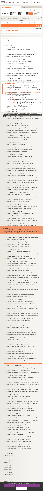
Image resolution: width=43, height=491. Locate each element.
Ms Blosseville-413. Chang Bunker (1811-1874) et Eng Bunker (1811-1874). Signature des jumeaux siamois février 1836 (22, 187)
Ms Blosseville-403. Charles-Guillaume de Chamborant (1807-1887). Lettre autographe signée (21, 170)
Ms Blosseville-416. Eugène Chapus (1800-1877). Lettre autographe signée (17, 194)
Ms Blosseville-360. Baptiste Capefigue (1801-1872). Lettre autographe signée (18, 80)
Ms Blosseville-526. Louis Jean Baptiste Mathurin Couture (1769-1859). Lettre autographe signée (21, 417)
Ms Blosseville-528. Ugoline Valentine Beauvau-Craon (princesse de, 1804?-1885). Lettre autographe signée (22, 420)
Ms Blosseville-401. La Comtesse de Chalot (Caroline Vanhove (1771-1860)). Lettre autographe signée (22, 166)
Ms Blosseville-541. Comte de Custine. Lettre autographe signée (16, 443)
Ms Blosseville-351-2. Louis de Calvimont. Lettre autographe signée (16, 64)
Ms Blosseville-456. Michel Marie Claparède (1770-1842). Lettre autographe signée (19, 272)
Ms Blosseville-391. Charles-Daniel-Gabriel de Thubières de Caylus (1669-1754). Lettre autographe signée (22, 146)
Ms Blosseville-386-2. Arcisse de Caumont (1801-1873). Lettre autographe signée (18, 135)
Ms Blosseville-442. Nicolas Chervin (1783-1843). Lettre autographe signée (17, 241)
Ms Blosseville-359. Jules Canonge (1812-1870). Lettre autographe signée (17, 78)
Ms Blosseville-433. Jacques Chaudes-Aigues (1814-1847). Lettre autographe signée (19, 223)
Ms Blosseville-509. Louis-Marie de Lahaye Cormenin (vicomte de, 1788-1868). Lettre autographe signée (22, 384)
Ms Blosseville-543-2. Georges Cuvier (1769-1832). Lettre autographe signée (18, 448)
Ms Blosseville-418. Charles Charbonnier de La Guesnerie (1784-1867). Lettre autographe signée (21, 197)
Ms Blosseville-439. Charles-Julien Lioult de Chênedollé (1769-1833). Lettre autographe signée (21, 235)
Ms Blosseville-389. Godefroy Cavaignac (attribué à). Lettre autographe (17, 142)
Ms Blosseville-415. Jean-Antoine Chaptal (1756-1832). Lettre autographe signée (18, 190)
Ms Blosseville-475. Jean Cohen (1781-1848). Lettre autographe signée (17, 311)
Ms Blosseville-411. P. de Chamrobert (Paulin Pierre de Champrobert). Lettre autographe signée (21, 184)
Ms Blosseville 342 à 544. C (8, 45)
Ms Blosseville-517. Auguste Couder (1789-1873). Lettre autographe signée (17, 398)
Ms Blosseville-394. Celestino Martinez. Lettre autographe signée (16, 151)
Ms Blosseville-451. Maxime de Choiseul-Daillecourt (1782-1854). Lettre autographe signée (20, 263)
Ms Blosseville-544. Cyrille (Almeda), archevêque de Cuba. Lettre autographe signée (19, 449)
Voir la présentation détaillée (34, 34)
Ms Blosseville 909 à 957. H (8, 458)
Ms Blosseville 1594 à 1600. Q (8, 474)
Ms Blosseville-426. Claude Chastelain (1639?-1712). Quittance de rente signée (18, 211)
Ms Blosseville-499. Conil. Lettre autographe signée (13, 365)
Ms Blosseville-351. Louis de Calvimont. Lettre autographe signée (16, 63)
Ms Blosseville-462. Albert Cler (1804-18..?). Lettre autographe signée (16, 285)
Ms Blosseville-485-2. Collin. (17, 337)
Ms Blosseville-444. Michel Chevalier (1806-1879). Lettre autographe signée (18, 246)
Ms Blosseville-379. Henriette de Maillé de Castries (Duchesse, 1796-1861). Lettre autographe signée (22, 121)
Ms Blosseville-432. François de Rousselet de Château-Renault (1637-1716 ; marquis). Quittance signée (22, 222)
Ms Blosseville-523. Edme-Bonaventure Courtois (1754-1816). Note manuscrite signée (19, 410)
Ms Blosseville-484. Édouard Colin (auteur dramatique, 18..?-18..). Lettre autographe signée (20, 332)
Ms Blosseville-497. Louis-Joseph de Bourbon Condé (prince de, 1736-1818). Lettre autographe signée (22, 361)
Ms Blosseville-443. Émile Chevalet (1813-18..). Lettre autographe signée (17, 242)
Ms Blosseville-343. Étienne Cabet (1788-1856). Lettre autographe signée (17, 49)
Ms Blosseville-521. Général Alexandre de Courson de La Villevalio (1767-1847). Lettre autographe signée (22, 405)
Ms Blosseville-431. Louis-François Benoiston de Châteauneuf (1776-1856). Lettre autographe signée (22, 220)
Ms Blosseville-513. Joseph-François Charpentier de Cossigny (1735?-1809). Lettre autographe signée (22, 391)
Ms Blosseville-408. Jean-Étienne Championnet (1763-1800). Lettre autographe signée (19, 178)
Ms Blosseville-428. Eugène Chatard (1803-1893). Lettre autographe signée (17, 215)
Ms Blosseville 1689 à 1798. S (8, 477)
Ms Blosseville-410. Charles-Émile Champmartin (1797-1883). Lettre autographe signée (20, 182)
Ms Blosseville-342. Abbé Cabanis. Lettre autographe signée (15, 47)
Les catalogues (7, 7)
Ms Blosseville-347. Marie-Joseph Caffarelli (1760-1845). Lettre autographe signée (19, 56)
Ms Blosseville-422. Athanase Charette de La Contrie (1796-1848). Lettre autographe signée (20, 204)
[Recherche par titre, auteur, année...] (20, 10)
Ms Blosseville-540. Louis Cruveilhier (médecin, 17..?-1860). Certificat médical (18, 441)
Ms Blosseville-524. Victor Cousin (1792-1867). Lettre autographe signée (17, 413)
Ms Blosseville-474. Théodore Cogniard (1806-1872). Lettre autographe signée (18, 310)
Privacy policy (21, 488)
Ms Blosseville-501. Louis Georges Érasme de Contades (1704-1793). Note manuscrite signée (20, 368)
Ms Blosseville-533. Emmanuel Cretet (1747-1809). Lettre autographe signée (18, 429)
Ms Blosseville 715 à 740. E (8, 453)
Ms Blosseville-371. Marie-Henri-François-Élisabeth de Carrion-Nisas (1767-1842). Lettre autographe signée (22, 104)
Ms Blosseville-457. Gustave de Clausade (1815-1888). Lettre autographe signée (18, 273)
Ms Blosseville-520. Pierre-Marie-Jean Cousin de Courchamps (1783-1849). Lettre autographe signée (22, 403)
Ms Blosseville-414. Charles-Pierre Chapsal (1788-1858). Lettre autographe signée (19, 189)
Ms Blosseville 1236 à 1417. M (8, 467)
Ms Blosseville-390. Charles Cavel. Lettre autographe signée (15, 144)
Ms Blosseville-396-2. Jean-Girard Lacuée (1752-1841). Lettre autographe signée (18, 156)
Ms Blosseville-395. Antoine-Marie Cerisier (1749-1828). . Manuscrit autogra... (22, 152)
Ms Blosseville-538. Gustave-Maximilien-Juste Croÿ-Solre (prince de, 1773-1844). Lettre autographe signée (22, 437)
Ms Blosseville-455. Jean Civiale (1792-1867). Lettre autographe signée (17, 270)
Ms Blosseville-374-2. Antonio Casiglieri (11, 111)
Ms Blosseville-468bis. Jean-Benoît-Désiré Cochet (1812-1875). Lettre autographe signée (20, 298)
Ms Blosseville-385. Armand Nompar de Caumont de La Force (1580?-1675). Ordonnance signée (21, 132)
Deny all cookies (22, 485)
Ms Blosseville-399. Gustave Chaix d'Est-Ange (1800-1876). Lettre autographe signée (19, 163)
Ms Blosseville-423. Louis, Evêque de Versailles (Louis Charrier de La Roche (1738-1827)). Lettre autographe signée (22, 206)
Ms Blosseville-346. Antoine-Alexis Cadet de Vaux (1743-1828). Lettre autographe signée (20, 54)
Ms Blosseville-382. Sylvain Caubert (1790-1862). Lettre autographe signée (17, 127)
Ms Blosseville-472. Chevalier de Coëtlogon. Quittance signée (15, 306)
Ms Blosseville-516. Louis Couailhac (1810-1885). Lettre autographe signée (17, 396)
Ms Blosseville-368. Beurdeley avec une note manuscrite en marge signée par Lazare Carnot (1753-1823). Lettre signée (22, 99)
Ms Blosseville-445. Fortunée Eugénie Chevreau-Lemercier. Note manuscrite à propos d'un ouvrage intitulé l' (22, 247)
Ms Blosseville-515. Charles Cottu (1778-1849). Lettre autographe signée (17, 394)
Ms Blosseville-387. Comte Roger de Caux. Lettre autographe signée (16, 139)
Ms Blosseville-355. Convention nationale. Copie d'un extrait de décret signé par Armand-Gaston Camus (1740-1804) (22, 71)
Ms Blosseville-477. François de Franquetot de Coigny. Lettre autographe (17, 317)
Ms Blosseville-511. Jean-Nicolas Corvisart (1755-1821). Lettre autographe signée (19, 387)
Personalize (34, 485)
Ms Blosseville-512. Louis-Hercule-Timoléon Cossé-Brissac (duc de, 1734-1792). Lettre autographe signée (22, 389)
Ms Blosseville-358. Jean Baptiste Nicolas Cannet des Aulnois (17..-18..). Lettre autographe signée (21, 77)
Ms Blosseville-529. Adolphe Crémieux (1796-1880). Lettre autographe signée (18, 422)
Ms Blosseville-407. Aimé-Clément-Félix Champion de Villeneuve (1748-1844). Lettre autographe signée (22, 177)
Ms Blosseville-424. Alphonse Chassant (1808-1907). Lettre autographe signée (18, 208)
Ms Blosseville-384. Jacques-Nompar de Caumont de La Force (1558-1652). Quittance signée (20, 130)
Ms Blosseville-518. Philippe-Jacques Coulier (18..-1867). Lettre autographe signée (19, 399)
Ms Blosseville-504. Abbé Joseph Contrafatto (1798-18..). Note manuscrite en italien (19, 375)
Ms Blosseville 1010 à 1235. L (8, 465)
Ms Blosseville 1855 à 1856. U (8, 481)
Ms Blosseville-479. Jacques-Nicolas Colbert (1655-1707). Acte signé (16, 322)
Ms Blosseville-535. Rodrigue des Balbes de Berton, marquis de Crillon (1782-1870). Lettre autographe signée (22, 432)
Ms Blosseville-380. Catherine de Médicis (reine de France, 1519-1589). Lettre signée (19, 123)
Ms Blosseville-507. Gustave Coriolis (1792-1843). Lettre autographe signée (17, 380)
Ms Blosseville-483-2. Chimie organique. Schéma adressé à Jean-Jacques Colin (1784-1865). (20, 330)
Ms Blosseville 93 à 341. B (8, 43)
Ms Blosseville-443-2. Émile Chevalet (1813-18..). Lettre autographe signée (17, 244)
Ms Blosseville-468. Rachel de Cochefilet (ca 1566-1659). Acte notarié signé (17, 296)
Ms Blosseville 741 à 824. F (8, 455)
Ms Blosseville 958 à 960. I (8, 460)
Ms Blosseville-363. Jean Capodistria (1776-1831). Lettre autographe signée (18, 90)
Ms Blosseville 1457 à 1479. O (8, 471)
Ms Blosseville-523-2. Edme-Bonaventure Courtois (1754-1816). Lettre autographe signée (20, 411)
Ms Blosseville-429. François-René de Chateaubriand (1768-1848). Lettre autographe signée (20, 216)
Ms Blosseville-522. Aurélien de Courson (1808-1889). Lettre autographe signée (18, 406)
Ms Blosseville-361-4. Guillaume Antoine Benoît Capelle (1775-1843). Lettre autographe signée (21, 87)
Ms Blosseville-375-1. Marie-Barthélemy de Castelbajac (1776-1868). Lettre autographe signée (21, 113)
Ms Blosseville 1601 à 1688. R (8, 476)
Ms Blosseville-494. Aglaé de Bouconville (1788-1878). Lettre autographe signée (18, 356)
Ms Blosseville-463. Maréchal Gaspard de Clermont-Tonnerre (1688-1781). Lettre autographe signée (22, 287)
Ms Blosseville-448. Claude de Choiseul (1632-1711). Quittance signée (17, 256)
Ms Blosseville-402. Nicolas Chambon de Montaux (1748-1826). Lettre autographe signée (20, 168)
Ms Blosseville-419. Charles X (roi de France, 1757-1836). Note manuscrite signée (18, 199)
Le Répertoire (27, 7)
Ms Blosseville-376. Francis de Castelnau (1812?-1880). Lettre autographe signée (18, 116)
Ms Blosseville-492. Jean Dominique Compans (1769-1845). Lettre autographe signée (19, 353)
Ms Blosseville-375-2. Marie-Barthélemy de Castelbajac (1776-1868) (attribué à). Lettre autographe (22, 115)
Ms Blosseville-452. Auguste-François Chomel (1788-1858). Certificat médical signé (19, 265)
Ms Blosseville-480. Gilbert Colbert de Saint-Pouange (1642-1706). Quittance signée (19, 323)
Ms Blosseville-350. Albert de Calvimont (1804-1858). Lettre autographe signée (18, 61)
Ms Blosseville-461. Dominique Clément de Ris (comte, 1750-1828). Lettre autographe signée (20, 284)
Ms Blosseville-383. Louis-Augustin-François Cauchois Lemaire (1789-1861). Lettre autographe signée (22, 128)
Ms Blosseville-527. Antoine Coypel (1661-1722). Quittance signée (16, 418)
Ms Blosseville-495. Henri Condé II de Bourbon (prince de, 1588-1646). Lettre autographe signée (21, 358)
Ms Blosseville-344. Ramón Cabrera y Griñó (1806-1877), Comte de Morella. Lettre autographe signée (22, 51)
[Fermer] (21, 226)
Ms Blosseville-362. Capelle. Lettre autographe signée (14, 89)
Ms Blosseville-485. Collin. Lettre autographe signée (14, 336)
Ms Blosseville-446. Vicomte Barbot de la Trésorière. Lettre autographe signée (18, 251)
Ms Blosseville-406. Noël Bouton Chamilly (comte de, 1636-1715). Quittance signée (19, 175)
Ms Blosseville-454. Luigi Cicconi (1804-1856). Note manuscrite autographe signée (19, 268)
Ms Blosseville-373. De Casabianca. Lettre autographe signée (15, 108)
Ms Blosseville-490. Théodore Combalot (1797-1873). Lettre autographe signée (18, 348)
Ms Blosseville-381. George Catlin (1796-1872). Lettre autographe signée (17, 125)
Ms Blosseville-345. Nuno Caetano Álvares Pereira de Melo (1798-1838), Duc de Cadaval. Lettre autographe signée (22, 52)
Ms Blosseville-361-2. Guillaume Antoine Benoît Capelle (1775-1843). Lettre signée (19, 83)
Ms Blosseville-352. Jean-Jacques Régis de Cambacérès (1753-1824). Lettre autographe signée (21, 66)
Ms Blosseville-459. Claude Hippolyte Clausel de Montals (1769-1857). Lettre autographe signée (21, 280)
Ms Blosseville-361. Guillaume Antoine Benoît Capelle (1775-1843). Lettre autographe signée (20, 82)
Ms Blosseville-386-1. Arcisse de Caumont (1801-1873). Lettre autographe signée (18, 134)
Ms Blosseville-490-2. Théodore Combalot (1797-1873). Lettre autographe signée (18, 349)
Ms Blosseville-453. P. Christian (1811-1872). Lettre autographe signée (17, 266)
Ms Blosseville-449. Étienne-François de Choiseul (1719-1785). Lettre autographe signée (20, 258)
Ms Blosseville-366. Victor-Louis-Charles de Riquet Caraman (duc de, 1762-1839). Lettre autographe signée (22, 96)
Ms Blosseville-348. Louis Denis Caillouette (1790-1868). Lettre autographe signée (19, 58)
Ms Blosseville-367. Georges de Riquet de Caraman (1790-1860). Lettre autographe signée (20, 97)
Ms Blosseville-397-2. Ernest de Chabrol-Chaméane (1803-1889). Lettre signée (18, 159)
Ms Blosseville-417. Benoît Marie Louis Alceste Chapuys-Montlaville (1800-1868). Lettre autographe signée (22, 196)
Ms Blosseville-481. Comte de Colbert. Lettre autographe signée (16, 325)
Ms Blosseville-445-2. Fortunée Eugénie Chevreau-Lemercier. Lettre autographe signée (19, 249)
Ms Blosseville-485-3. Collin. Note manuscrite (12, 339)
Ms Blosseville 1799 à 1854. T (8, 479)
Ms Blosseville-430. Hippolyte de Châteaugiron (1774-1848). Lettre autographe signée (19, 218)
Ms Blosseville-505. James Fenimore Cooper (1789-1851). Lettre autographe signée (19, 377)
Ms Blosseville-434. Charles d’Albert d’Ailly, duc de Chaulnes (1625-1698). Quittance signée (20, 225)
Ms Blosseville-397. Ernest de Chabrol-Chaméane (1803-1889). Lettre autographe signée (20, 158)
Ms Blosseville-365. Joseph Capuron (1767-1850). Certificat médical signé (17, 94)
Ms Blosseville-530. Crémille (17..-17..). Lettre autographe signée (16, 424)
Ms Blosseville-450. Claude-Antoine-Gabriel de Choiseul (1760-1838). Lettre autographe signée (21, 261)
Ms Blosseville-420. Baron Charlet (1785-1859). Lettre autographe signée (17, 201)
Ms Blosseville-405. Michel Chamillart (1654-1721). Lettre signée (16, 173)
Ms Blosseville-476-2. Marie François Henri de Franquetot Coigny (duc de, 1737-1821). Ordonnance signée (22, 315)
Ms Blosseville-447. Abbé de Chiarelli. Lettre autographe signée (15, 254)
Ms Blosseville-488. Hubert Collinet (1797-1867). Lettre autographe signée (17, 344)
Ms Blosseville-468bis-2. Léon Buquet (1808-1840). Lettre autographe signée (18, 299)
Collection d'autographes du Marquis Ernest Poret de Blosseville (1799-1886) (15, 40)
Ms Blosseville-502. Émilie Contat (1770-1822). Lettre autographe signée (17, 370)
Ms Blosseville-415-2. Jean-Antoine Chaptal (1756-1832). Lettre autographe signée (19, 192)
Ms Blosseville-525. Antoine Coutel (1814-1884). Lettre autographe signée (17, 415)
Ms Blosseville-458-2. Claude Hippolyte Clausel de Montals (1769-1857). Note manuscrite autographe (22, 277)
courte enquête (34, 229)
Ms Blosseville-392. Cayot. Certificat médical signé (13, 147)
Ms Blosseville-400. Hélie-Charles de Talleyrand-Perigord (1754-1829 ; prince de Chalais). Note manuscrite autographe (22, 165)
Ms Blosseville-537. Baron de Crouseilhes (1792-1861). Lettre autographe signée (18, 436)
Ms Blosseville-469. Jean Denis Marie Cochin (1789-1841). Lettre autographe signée (19, 301)
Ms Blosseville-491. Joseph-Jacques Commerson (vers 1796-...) (15, 351)
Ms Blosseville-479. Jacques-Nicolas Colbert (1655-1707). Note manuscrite (17, 320)
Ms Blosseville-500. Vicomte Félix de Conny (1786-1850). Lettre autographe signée (19, 367)
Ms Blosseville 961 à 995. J (8, 462)
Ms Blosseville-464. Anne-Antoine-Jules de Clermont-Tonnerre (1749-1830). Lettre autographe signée (22, 289)
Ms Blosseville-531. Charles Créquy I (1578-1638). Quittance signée (16, 425)
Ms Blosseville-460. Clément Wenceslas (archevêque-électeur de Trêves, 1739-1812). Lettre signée (21, 282)
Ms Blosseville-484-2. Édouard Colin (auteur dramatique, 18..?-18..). (20, 334)
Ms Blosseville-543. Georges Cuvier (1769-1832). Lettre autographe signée (17, 446)
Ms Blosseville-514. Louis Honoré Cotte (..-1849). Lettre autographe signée (17, 392)
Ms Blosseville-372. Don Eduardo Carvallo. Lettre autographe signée (16, 106)
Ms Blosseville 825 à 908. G (8, 457)
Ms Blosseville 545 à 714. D (8, 452)
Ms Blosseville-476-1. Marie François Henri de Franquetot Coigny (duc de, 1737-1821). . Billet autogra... (22, 313)
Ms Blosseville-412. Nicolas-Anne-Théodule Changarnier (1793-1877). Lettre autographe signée (21, 185)
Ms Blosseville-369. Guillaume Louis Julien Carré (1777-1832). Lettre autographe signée (20, 101)
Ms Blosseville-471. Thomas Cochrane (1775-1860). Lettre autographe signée (18, 304)
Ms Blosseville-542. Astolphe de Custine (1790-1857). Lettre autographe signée (18, 444)
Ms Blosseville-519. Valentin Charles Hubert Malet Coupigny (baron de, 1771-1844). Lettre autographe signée (22, 401)
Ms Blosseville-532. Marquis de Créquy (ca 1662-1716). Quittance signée (17, 427)
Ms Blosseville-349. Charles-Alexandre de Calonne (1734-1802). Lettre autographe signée (20, 59)
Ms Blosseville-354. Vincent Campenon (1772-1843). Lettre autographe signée (18, 70)
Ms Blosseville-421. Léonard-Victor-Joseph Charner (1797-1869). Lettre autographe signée (20, 203)
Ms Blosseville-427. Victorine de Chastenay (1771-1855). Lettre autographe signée (19, 213)
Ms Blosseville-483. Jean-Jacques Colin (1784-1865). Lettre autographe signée (18, 329)
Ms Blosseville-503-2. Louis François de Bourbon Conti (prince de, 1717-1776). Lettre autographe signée (22, 373)
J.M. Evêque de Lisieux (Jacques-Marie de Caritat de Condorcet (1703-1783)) (20, 18)
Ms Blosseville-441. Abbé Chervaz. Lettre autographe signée (15, 239)
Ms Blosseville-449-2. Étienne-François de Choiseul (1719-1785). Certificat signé (18, 260)
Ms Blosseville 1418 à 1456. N (8, 469)
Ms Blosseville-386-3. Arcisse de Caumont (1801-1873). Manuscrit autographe (18, 137)
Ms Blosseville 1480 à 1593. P (8, 472)
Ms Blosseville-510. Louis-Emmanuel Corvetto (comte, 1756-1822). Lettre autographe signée (20, 386)
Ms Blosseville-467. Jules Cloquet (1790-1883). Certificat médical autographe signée (19, 294)
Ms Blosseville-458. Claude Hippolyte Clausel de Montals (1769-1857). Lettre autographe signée (21, 275)
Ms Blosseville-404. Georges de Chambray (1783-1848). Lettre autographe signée (18, 171)
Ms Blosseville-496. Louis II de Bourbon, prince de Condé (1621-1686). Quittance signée (20, 360)
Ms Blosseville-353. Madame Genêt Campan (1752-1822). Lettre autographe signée (19, 68)
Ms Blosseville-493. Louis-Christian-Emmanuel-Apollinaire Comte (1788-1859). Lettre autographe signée (22, 354)
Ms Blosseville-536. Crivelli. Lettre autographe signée (14, 434)
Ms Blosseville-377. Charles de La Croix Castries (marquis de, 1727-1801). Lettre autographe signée (22, 118)
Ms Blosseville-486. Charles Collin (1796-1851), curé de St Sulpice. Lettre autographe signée (20, 341)
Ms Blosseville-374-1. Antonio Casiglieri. (18, 109)
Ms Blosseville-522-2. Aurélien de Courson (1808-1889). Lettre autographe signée (18, 408)
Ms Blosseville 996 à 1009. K (8, 464)
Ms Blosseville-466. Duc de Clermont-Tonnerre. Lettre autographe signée (17, 292)
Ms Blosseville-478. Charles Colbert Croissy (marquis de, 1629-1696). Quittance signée (19, 318)
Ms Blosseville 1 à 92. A (7, 42)
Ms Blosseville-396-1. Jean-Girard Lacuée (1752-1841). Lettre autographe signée (18, 154)
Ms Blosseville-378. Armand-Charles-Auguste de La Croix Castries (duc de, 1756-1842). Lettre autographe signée (22, 120)
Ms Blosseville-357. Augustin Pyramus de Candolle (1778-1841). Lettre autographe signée (20, 75)
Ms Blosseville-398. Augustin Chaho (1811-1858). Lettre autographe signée (17, 161)
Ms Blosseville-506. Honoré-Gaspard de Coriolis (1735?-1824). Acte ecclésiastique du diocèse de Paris (22, 379)
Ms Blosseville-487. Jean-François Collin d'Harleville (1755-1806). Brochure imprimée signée (21, 342)
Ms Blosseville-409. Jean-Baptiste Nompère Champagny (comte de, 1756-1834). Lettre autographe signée (22, 180)
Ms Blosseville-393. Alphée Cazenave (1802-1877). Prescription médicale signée (18, 149)
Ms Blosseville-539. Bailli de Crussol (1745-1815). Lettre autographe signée (17, 439)
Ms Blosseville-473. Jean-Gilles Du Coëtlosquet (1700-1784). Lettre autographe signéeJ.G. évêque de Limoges (22, 308)
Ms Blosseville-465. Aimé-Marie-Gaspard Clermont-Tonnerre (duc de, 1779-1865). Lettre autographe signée (22, 291)
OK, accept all (9, 485)
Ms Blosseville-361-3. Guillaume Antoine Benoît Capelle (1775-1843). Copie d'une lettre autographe (22, 85)
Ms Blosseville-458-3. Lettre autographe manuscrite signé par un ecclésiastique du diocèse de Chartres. (22, 279)
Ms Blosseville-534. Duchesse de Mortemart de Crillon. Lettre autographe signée (18, 430)
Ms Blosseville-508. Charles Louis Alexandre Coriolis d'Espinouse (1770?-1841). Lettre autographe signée (22, 382)
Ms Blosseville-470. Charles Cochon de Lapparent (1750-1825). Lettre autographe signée (20, 303)
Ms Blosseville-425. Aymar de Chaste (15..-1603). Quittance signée (16, 209)
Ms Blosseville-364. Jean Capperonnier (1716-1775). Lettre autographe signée (18, 92)
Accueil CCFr (3, 18)
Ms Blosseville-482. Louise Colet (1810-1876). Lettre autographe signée (17, 327)
